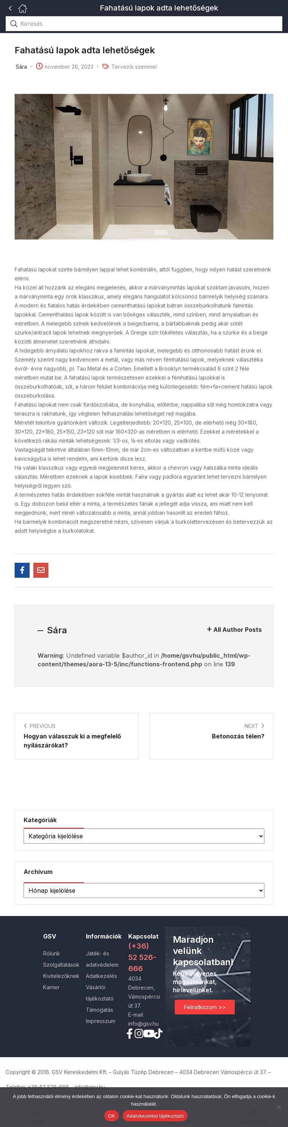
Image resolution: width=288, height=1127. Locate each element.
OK (111, 1116)
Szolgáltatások (61, 964)
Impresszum (100, 1021)
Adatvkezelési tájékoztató (155, 1116)
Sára (21, 66)
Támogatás (99, 1009)
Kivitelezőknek (61, 976)
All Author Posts (237, 629)
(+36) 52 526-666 (142, 957)
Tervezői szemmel (134, 66)
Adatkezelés (101, 976)
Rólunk (51, 953)
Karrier (51, 987)
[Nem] (278, 1107)
